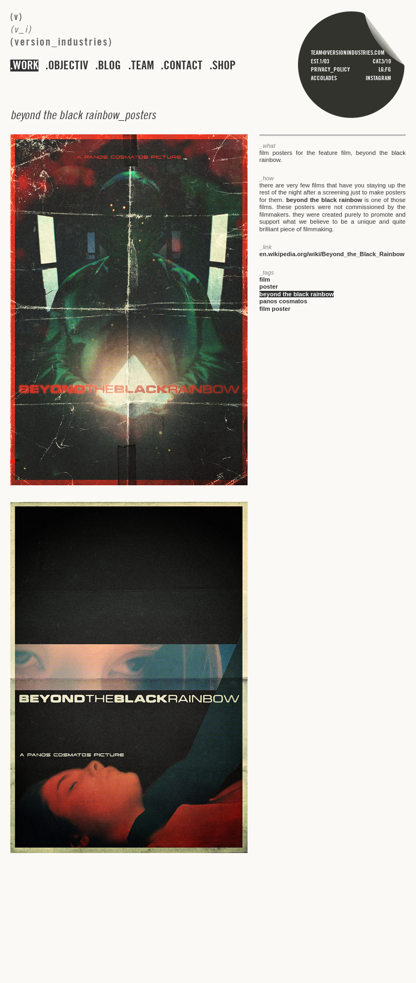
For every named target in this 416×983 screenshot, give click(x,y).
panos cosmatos (283, 301)
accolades (324, 78)
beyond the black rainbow (324, 200)
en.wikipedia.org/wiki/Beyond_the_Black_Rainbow (332, 254)
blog (109, 65)
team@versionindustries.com (348, 52)
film (264, 279)
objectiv (68, 65)
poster (268, 286)
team (142, 65)
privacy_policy (330, 69)
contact (183, 65)
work (25, 65)
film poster (274, 308)
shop (224, 65)
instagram (378, 78)
